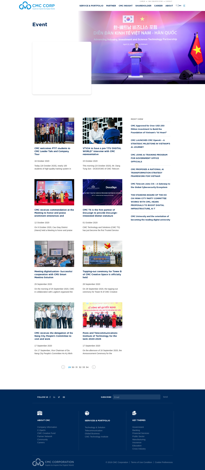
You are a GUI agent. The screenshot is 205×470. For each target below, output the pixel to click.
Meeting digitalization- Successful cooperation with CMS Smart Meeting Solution (53, 274)
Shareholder (143, 5)
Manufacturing (138, 439)
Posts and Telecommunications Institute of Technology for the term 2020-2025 (101, 335)
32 (80, 367)
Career (158, 5)
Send (165, 397)
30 (73, 367)
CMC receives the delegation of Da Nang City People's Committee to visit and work (53, 335)
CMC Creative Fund (155, 1)
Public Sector (138, 436)
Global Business (92, 433)
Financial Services (140, 433)
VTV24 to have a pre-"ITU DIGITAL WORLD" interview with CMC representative (100, 151)
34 (87, 367)
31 (76, 367)
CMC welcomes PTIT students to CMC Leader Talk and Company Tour (53, 149)
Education (136, 445)
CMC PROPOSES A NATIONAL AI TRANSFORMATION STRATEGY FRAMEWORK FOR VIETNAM (147, 172)
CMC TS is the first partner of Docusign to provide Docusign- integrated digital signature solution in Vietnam (102, 212)
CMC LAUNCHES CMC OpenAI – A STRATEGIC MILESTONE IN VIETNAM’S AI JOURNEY (150, 143)
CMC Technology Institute (96, 436)
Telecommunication (93, 430)
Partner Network (44, 436)
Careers (40, 442)
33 (83, 367)
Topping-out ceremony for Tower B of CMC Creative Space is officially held (102, 272)
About (169, 5)
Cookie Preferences (164, 461)
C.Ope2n (41, 430)
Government (137, 427)
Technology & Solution (95, 427)
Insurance (136, 442)
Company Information (46, 427)
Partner (111, 5)
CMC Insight (126, 5)
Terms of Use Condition (142, 461)
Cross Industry (138, 448)
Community (42, 439)
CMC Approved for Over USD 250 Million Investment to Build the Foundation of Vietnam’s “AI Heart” (149, 129)
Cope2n (142, 1)
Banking (136, 430)
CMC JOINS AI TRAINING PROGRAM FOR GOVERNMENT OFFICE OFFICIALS (149, 158)
